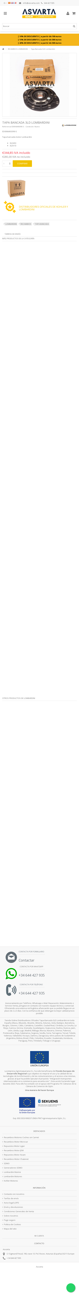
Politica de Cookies (12, 1224)
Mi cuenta (39, 1236)
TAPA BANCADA (42, 224)
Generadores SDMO (13, 1168)
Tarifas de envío (13, 234)
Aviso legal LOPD (11, 1203)
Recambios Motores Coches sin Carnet (21, 1137)
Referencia (6, 126)
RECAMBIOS (26, 224)
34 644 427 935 (14, 1258)
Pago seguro (9, 1220)
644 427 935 (47, 3)
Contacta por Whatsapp (31, 966)
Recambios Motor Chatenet (16, 1159)
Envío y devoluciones (13, 1207)
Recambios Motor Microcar (16, 1142)
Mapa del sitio (10, 1229)
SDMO (7, 1163)
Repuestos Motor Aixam (15, 1155)
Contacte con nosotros (14, 1194)
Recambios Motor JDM (14, 1150)
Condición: (30, 126)
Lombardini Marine (12, 1172)
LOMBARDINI (11, 224)
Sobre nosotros (11, 1216)
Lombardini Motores (13, 1176)
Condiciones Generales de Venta (19, 1211)
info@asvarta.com (29, 3)
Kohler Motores (11, 1181)
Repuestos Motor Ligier (14, 1146)
